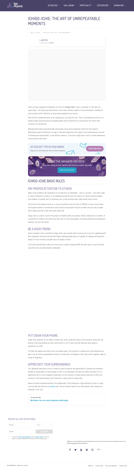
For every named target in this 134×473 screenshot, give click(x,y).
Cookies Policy (123, 466)
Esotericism (102, 5)
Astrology (53, 5)
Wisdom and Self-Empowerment (57, 33)
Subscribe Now (94, 148)
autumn (53, 386)
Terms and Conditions (111, 466)
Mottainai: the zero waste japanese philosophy (49, 400)
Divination (118, 5)
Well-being (36, 33)
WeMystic (44, 40)
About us (90, 466)
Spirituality (85, 5)
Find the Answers (67, 170)
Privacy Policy (99, 466)
